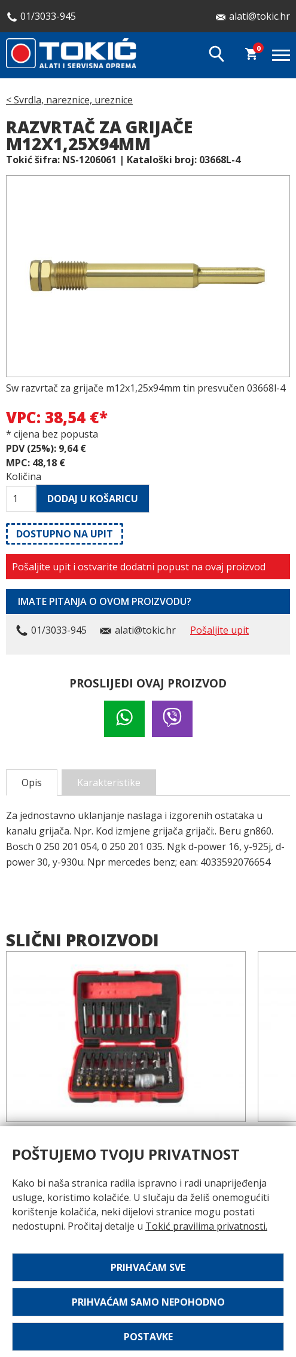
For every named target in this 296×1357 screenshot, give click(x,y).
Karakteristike (109, 782)
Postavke (148, 1336)
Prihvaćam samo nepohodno (148, 1302)
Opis (32, 782)
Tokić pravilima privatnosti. (206, 1226)
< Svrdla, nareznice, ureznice (69, 99)
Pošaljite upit (219, 630)
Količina (21, 476)
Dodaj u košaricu (92, 498)
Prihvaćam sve (148, 1267)
